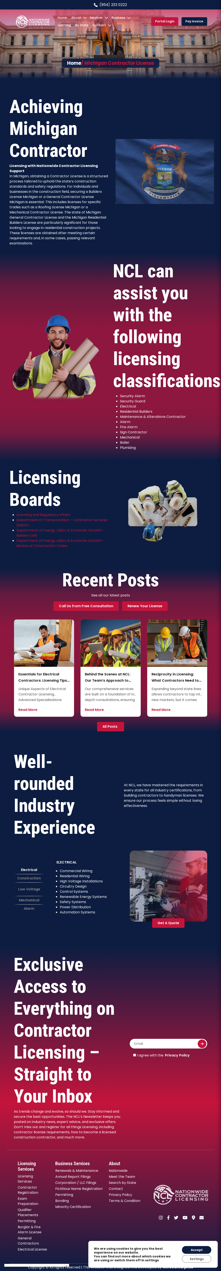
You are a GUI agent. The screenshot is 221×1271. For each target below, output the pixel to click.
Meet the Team (122, 1176)
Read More (27, 709)
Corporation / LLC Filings (75, 1182)
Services (96, 17)
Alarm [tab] (29, 908)
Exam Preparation (28, 1201)
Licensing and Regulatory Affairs (43, 514)
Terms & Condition (124, 1200)
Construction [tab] (29, 878)
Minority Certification (73, 1206)
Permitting (27, 1220)
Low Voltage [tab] (29, 889)
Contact (99, 25)
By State (81, 25)
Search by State (122, 1182)
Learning (64, 25)
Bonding (62, 1200)
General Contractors (28, 1241)
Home (62, 17)
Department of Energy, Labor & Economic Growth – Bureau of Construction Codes (60, 543)
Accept (196, 1250)
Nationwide (118, 1170)
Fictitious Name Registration (79, 1188)
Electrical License (32, 1249)
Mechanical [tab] (29, 900)
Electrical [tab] (29, 869)
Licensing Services (25, 1179)
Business (118, 17)
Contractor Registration (28, 1190)
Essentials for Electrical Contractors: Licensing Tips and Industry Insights (109, 680)
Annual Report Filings (73, 1176)
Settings (196, 1259)
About (76, 17)
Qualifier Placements (28, 1212)
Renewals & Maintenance (76, 1170)
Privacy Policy (177, 1055)
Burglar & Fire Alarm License (29, 1230)
